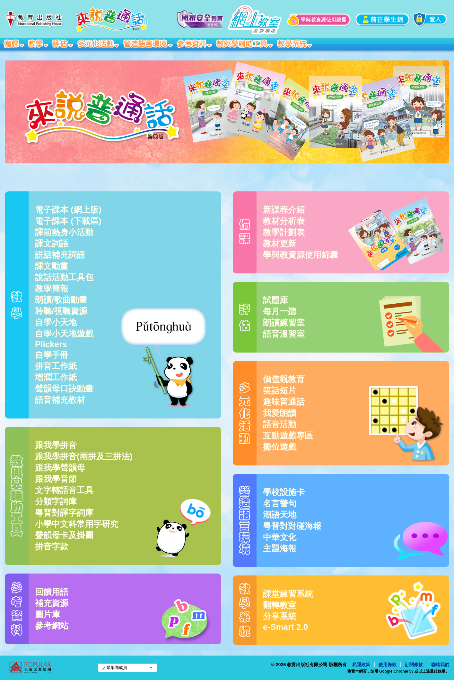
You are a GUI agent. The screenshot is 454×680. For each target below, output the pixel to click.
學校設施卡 (284, 492)
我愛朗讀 (279, 413)
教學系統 (295, 43)
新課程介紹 (284, 210)
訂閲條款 (414, 664)
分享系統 (279, 616)
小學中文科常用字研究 (76, 524)
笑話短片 (279, 390)
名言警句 (279, 503)
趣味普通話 (284, 402)
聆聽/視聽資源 (61, 311)
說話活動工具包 (64, 277)
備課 (14, 43)
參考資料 (195, 43)
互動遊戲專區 (288, 435)
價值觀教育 (284, 379)
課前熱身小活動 (64, 232)
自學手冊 (51, 355)
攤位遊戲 (279, 447)
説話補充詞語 (60, 255)
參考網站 (51, 625)
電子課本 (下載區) (68, 221)
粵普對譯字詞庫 (64, 513)
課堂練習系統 (288, 594)
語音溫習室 (284, 334)
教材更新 (279, 243)
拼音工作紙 (56, 366)
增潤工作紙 (56, 377)
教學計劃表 (284, 232)
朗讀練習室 (284, 322)
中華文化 (279, 537)
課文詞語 (51, 243)
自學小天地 (56, 322)
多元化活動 (99, 43)
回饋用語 (51, 592)
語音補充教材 (60, 400)
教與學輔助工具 (245, 43)
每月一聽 (279, 311)
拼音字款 (51, 546)
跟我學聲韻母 (60, 468)
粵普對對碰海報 (292, 526)
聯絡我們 (440, 664)
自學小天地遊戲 (64, 333)
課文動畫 (51, 266)
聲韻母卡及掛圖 (64, 535)
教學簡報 (51, 288)
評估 (63, 43)
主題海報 (279, 548)
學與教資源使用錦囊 (300, 255)
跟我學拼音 (56, 445)
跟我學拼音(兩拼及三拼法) (83, 456)
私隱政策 (361, 664)
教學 (39, 43)
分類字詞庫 (56, 501)
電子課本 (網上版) (68, 210)
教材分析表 (284, 221)
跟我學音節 (56, 479)
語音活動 (279, 424)
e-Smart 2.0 (285, 627)
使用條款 (388, 664)
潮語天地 (279, 514)
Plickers (51, 344)
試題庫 (275, 300)
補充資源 (51, 603)
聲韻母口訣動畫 (64, 388)
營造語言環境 (149, 43)
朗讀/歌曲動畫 (61, 300)
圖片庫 (47, 614)
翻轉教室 (279, 605)
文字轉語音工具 (64, 490)
